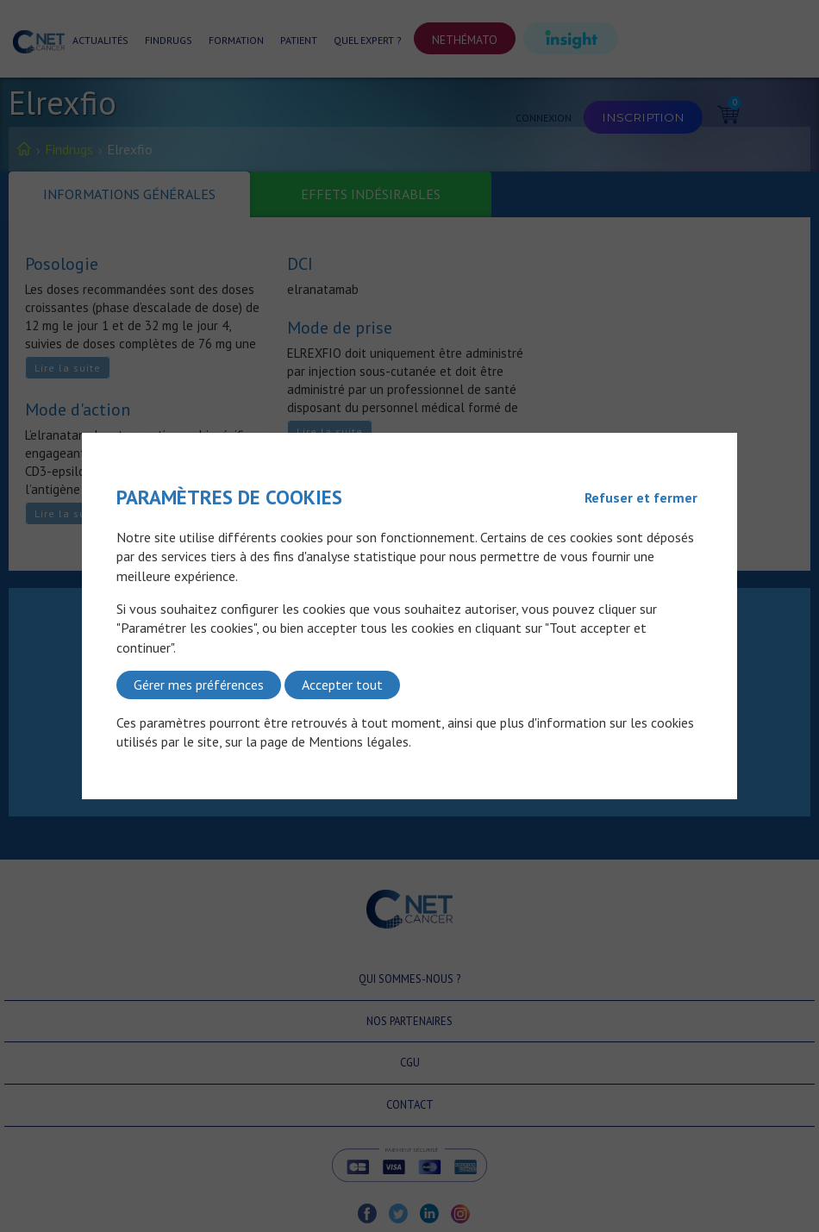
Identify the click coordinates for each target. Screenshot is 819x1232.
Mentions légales (359, 741)
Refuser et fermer (641, 497)
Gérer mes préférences (199, 684)
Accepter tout (342, 684)
